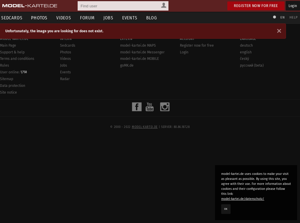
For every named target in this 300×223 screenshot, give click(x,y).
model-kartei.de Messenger (142, 52)
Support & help (12, 52)
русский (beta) (252, 65)
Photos (41, 18)
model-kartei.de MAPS (138, 45)
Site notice (8, 92)
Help (293, 17)
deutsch (246, 45)
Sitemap (6, 79)
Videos (65, 18)
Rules (4, 65)
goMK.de (127, 65)
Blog (153, 18)
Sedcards (67, 45)
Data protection (12, 86)
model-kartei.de (145, 127)
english (246, 52)
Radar (65, 79)
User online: (13, 72)
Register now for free (256, 6)
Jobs (110, 18)
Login (293, 6)
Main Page (8, 45)
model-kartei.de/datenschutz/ (242, 199)
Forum (89, 18)
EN (282, 17)
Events (131, 18)
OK (226, 209)
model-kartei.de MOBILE (139, 59)
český (244, 59)
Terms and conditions (17, 59)
